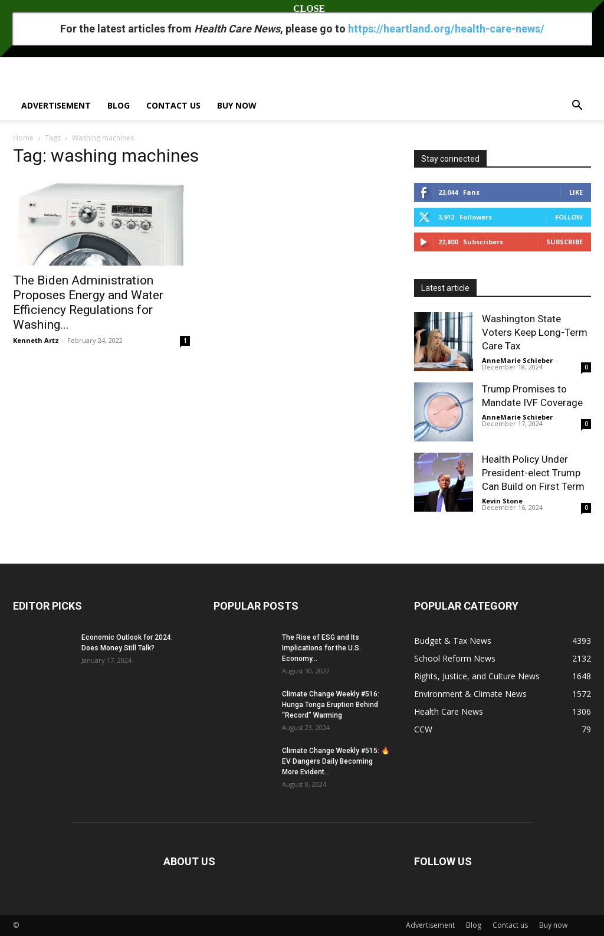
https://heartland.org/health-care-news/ (446, 28)
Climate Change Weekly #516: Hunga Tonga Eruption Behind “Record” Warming (330, 704)
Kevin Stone (502, 500)
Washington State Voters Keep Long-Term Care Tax (534, 332)
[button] (577, 106)
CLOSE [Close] (302, 9)
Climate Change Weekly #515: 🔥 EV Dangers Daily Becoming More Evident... (336, 761)
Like (576, 192)
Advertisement (56, 105)
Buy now (237, 105)
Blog (118, 105)
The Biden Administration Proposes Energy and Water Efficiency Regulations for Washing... (88, 302)
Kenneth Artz (36, 340)
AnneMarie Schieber (517, 360)
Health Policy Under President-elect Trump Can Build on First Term (533, 472)
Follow (569, 216)
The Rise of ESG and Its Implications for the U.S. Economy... (321, 648)
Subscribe (564, 241)
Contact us (173, 105)
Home (23, 138)
